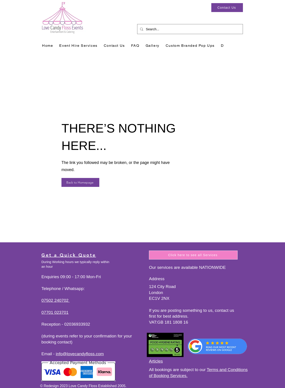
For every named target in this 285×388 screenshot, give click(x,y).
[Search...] (189, 29)
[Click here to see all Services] (193, 255)
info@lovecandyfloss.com (80, 353)
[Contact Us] (227, 7)
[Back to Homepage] (80, 182)
